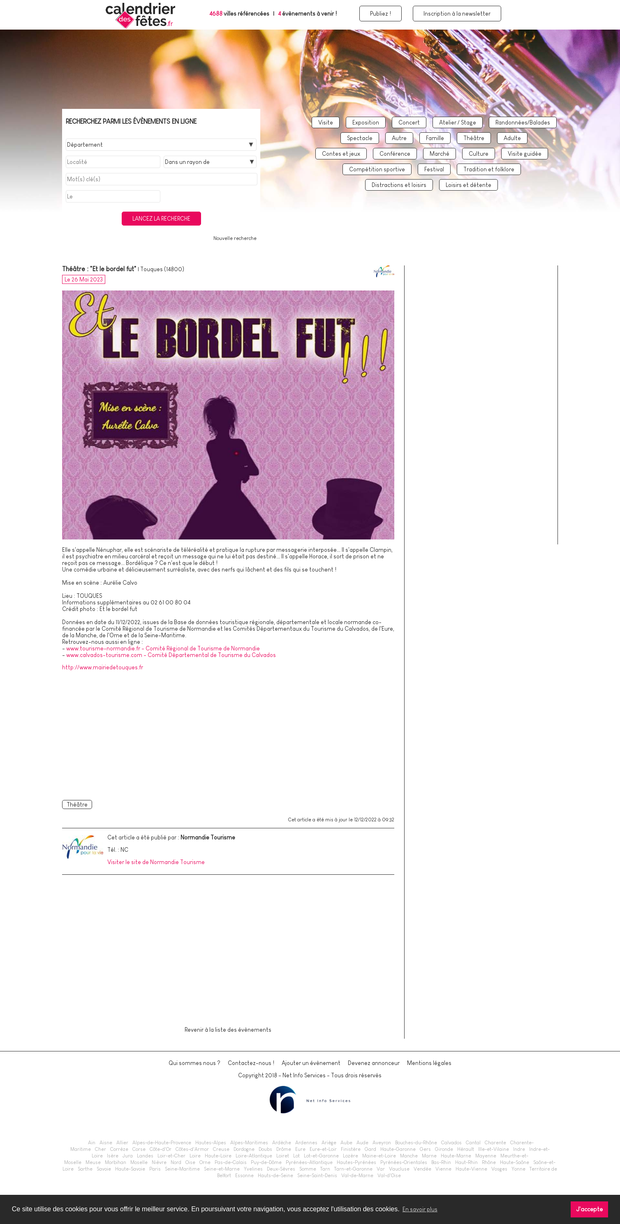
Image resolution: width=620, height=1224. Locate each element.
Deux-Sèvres (281, 1169)
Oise (190, 1162)
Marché (439, 153)
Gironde (444, 1149)
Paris (155, 1169)
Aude (362, 1143)
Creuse (221, 1149)
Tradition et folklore (488, 169)
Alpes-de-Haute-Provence (161, 1143)
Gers (425, 1149)
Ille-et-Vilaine (493, 1149)
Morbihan (115, 1162)
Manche (409, 1156)
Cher (100, 1149)
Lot (296, 1156)
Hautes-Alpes (210, 1143)
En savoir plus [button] (420, 1209)
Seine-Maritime (182, 1169)
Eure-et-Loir (323, 1149)
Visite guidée (524, 153)
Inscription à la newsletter (456, 13)
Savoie (104, 1169)
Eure (300, 1149)
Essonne (244, 1175)
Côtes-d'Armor (192, 1149)
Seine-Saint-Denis (317, 1175)
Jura (128, 1156)
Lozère (350, 1156)
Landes (145, 1156)
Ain (91, 1143)
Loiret (282, 1156)
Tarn (325, 1169)
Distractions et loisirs (399, 185)
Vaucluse (399, 1169)
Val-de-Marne (357, 1175)
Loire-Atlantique (254, 1156)
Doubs (265, 1149)
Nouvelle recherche (235, 238)
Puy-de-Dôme (266, 1162)
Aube (346, 1143)
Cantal (473, 1143)
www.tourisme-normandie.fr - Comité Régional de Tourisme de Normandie (163, 648)
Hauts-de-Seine (275, 1175)
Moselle (139, 1162)
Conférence (394, 153)
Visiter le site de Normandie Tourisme (156, 862)
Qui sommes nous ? (194, 1063)
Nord (176, 1162)
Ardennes (306, 1143)
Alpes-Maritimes (249, 1143)
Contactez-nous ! (251, 1063)
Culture (478, 153)
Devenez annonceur (374, 1063)
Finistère (351, 1149)
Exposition (365, 122)
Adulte (512, 138)
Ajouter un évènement (311, 1063)
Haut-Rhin (466, 1162)
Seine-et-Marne (222, 1169)
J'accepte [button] (589, 1209)
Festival (434, 169)
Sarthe (85, 1169)
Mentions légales (429, 1063)
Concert (409, 122)
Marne (429, 1156)
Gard (370, 1149)
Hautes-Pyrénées (356, 1162)
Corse (139, 1149)
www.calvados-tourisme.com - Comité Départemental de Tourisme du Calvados (171, 655)
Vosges (499, 1169)
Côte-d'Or (160, 1149)
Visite (325, 122)
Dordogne (244, 1149)
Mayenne (485, 1156)
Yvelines (253, 1169)
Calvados (451, 1143)
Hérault (465, 1149)
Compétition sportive (377, 169)
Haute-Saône (514, 1162)
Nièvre (159, 1162)
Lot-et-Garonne (321, 1156)
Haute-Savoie (130, 1169)
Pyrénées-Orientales (403, 1162)
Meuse (93, 1162)
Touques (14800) (162, 269)
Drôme (283, 1149)
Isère (112, 1156)
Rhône (489, 1162)
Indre (519, 1149)
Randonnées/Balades (522, 122)
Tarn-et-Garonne (353, 1169)
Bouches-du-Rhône (416, 1143)
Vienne (443, 1169)
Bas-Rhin (441, 1162)
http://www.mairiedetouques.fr (102, 667)
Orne (205, 1162)
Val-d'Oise (389, 1175)
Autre (399, 138)
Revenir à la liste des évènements (228, 1029)
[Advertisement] (228, 733)
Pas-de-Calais (231, 1162)
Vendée (422, 1169)
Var (381, 1169)
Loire (195, 1156)
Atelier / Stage (457, 122)
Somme (307, 1169)
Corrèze (119, 1149)
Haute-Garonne (398, 1149)
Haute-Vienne (471, 1169)
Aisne (105, 1143)
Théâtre (473, 138)
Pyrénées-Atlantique (309, 1162)
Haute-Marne (456, 1156)
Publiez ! (380, 13)
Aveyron (381, 1143)
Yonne (518, 1169)
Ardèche (281, 1143)
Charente (495, 1143)
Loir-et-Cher (171, 1156)
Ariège (329, 1143)
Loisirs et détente (468, 185)
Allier (122, 1143)
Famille (435, 138)
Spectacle (359, 138)
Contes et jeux (341, 153)
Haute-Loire (218, 1156)
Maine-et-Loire (379, 1156)
